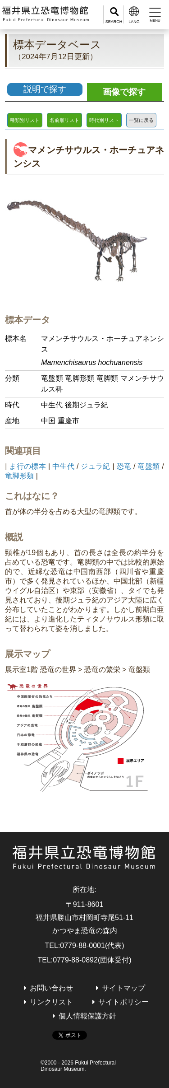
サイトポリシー (123, 1002)
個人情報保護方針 (87, 1016)
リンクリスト (51, 1002)
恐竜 (124, 466)
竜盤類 (148, 466)
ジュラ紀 (95, 466)
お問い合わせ (51, 988)
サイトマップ (123, 988)
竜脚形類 (19, 476)
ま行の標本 (27, 466)
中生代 (63, 466)
